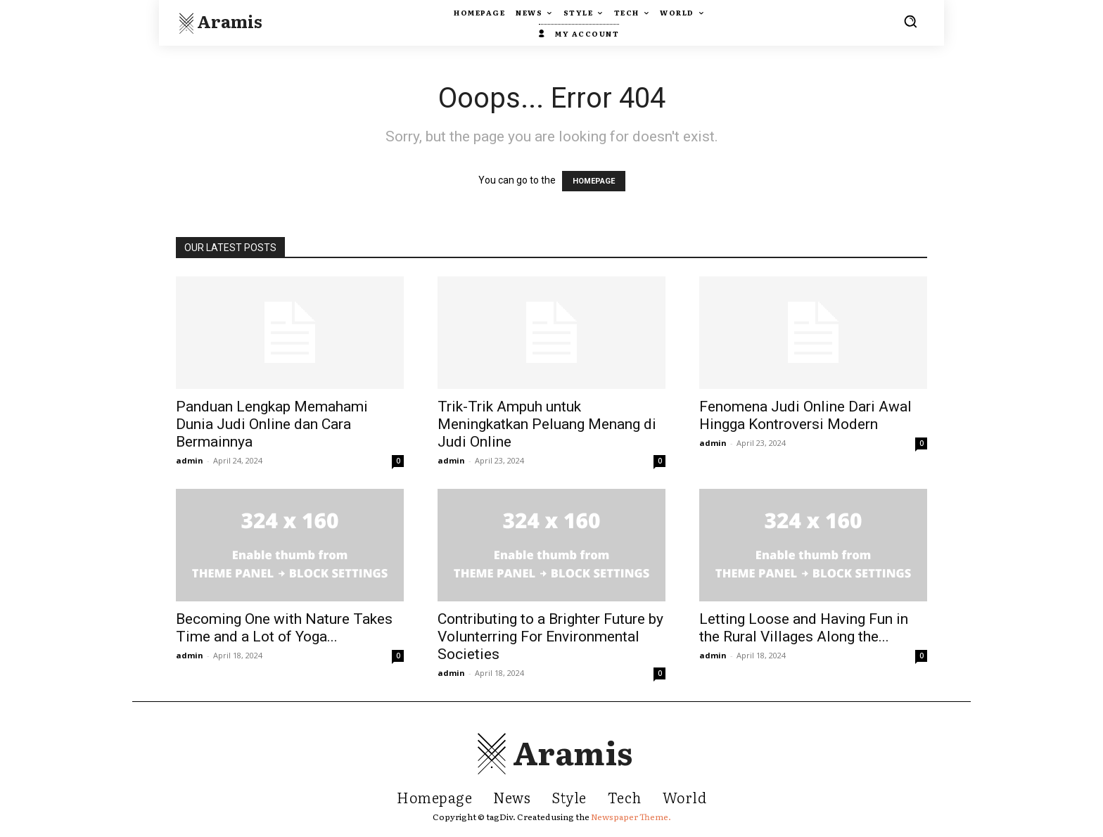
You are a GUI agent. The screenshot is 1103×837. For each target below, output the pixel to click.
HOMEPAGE (594, 181)
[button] (910, 21)
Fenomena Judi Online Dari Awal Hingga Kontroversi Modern (805, 415)
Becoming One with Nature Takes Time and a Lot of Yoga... (284, 628)
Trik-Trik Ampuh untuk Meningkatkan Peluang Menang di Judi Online (547, 424)
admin (189, 460)
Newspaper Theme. (631, 816)
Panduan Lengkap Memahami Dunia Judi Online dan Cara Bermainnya (272, 424)
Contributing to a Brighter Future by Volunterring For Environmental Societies (550, 637)
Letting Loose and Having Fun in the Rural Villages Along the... (803, 628)
